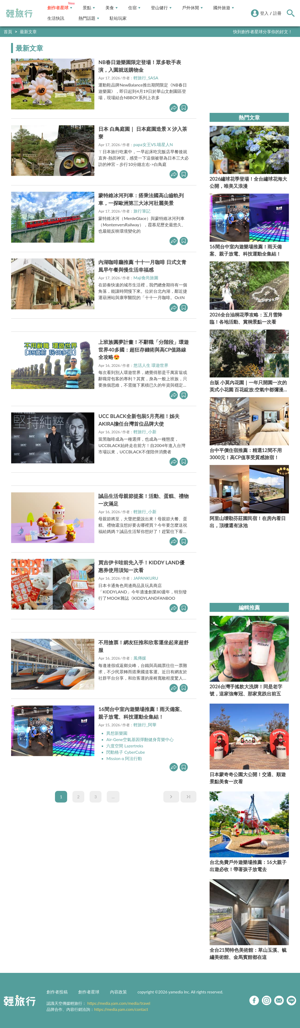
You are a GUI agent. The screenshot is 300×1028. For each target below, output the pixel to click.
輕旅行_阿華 (144, 724)
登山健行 (161, 8)
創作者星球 (59, 8)
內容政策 (118, 991)
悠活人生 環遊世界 (150, 365)
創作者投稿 (57, 991)
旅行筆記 (141, 210)
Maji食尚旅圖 (145, 277)
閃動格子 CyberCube (125, 752)
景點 (89, 8)
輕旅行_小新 (144, 431)
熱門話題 (89, 18)
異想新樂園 (116, 733)
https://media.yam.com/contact (121, 1009)
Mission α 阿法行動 (124, 758)
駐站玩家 (118, 18)
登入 (264, 13)
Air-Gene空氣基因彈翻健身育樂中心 (140, 739)
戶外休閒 (192, 8)
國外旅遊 (223, 8)
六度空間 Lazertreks (124, 745)
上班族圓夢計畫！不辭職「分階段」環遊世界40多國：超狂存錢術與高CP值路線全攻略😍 (143, 349)
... (113, 796)
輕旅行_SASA (145, 77)
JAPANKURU (145, 577)
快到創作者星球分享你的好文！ (262, 31)
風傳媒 (139, 657)
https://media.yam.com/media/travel (118, 1003)
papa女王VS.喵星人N (153, 144)
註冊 (277, 13)
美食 (111, 8)
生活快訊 (55, 18)
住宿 (134, 8)
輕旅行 (19, 13)
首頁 (8, 31)
